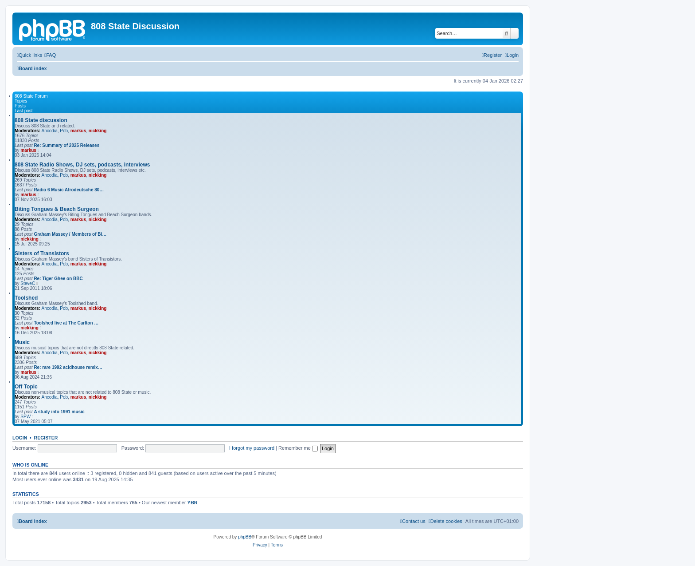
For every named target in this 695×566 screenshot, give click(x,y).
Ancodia (50, 130)
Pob (64, 130)
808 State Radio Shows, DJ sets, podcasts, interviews (82, 165)
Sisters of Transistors (42, 253)
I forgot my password (251, 448)
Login (19, 437)
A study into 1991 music (59, 411)
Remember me (298, 448)
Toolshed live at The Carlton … (66, 323)
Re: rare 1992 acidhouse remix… (68, 367)
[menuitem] (50, 55)
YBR (192, 502)
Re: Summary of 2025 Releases (66, 145)
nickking (98, 130)
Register (46, 437)
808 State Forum (31, 96)
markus (78, 130)
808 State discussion (41, 120)
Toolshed (26, 298)
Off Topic (26, 387)
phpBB (244, 536)
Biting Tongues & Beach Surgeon (57, 209)
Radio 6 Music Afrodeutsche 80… (69, 189)
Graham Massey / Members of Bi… (70, 234)
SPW (25, 416)
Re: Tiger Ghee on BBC (58, 278)
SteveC (27, 283)
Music (22, 342)
